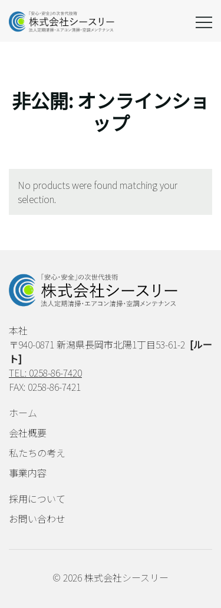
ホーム (23, 413)
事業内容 (28, 473)
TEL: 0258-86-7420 (45, 373)
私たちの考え (37, 453)
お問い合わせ (37, 518)
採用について (37, 498)
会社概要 (28, 433)
